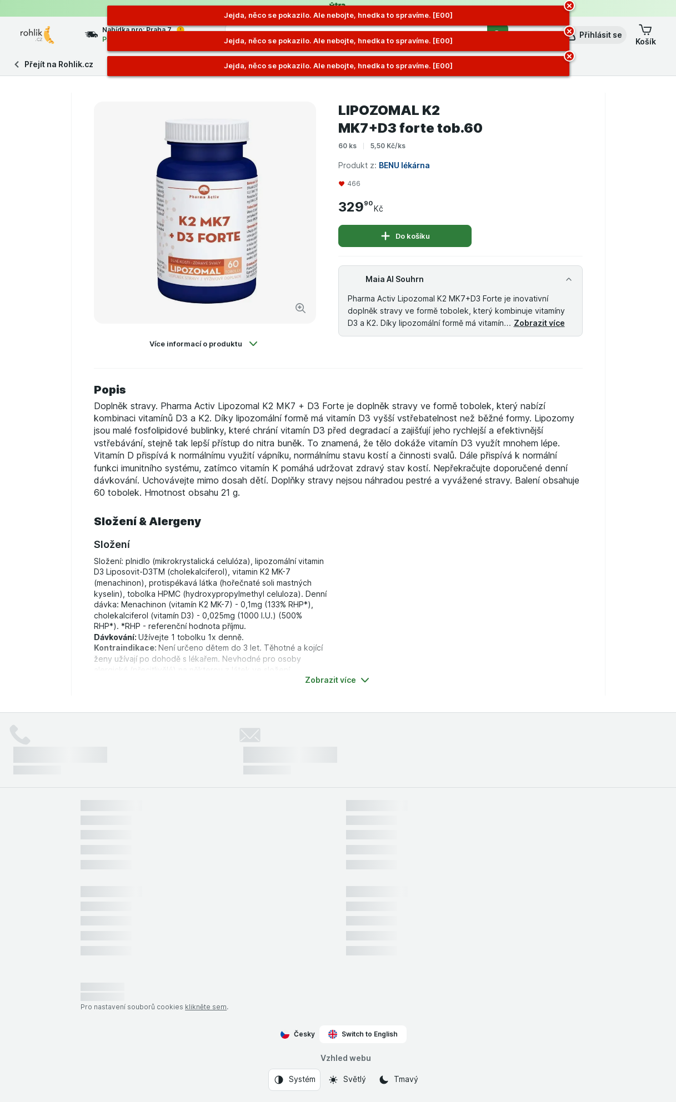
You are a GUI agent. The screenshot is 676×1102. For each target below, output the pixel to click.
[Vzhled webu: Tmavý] (398, 1080)
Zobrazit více (539, 323)
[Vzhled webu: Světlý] (347, 1080)
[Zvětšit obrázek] (300, 308)
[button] (593, 35)
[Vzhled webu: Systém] (294, 1080)
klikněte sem (206, 1007)
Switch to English (363, 1034)
